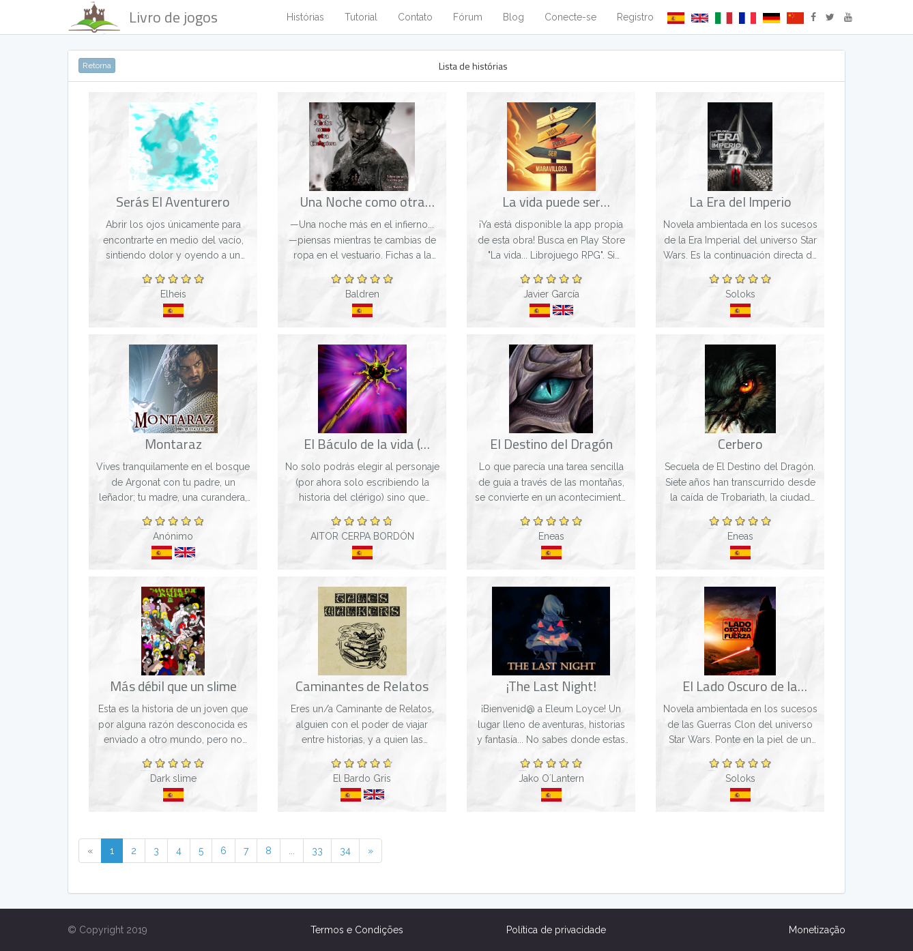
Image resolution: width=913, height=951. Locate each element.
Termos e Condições (356, 929)
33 (317, 850)
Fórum (467, 17)
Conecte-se (570, 17)
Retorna (97, 65)
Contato (415, 17)
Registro (635, 17)
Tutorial (361, 17)
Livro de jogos (143, 17)
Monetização (817, 929)
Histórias (305, 17)
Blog (513, 17)
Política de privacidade (556, 929)
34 (345, 850)
